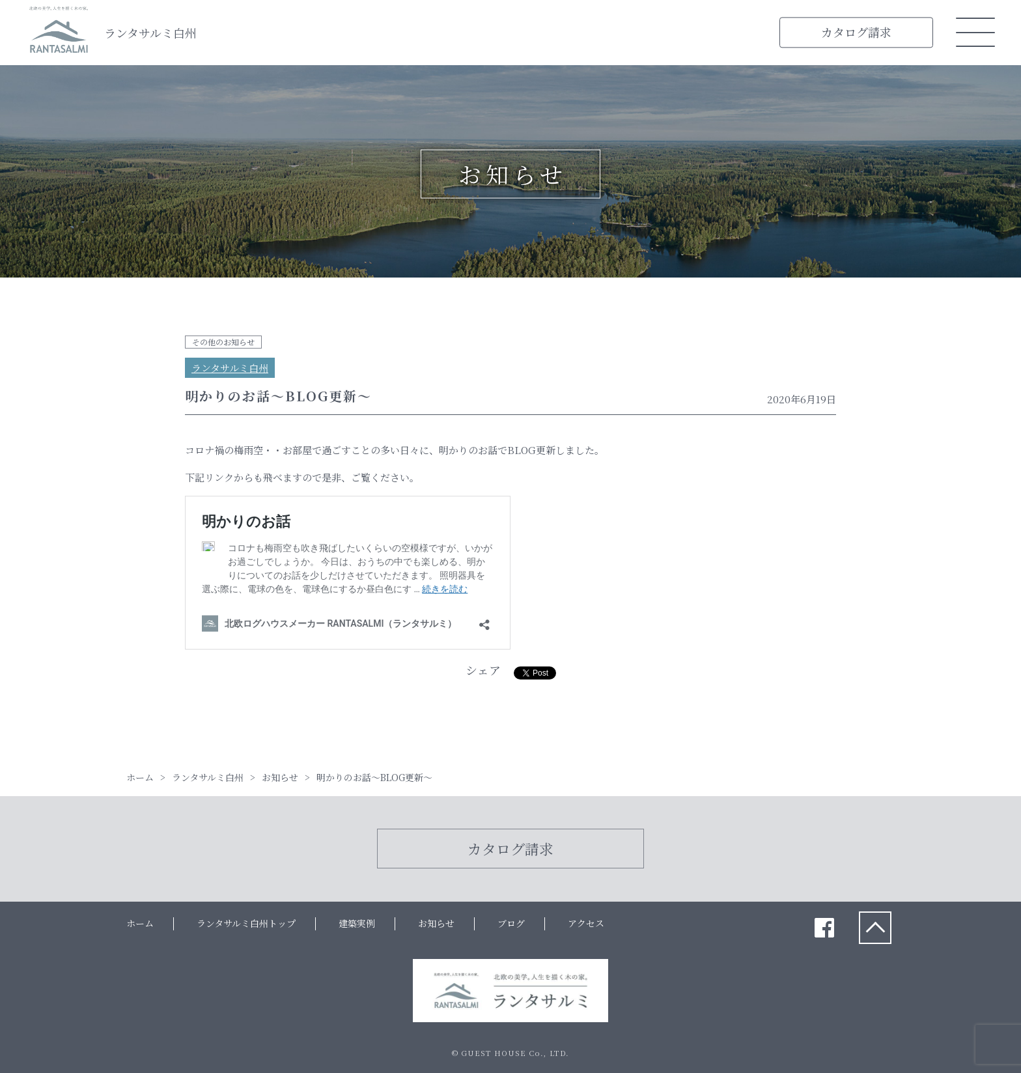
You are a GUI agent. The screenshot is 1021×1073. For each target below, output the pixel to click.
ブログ (511, 923)
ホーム (140, 923)
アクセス (586, 923)
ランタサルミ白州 (150, 32)
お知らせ (436, 923)
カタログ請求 (856, 31)
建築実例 (357, 923)
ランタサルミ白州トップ (246, 923)
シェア (483, 669)
